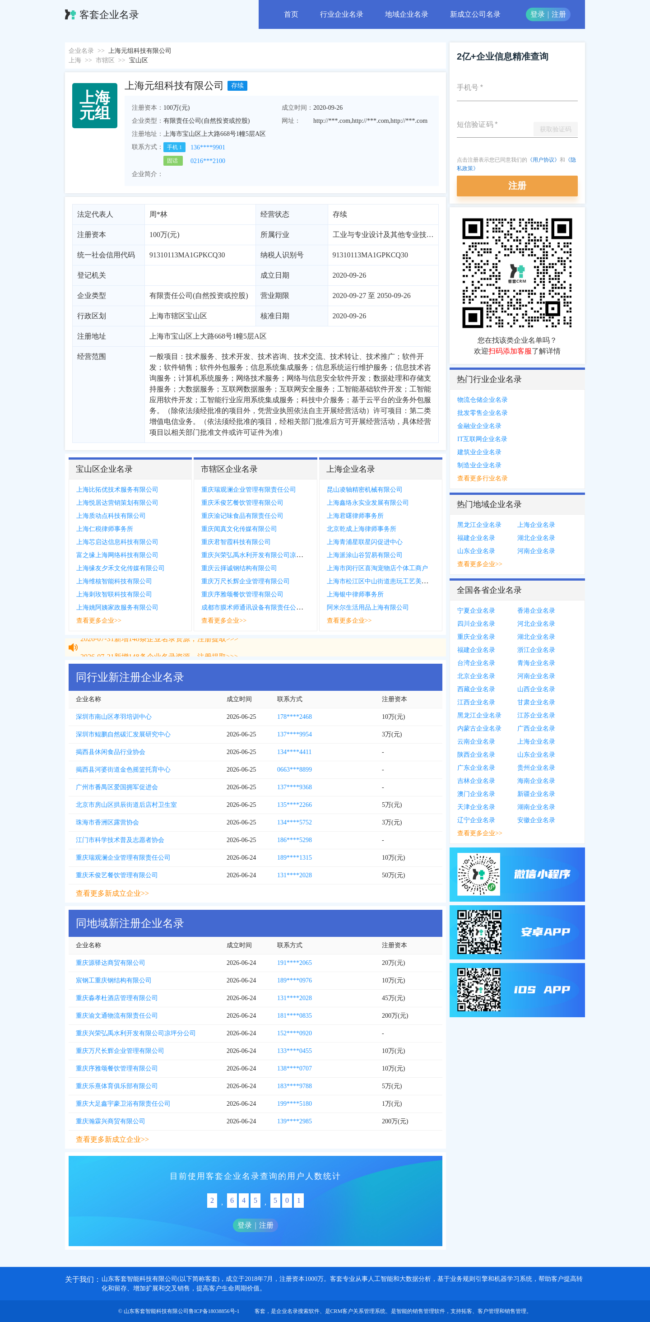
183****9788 (294, 1086)
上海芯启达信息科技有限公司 (117, 542)
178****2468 (294, 716)
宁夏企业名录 (476, 610)
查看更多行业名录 (482, 478)
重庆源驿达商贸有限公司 (110, 962)
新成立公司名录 (475, 14)
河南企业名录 (536, 551)
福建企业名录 (476, 538)
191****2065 (294, 962)
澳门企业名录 (476, 794)
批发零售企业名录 (482, 413)
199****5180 (294, 1103)
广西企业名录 (536, 728)
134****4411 (294, 752)
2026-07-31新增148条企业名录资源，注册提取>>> (159, 652)
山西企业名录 (536, 689)
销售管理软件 (429, 1311)
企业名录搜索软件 (298, 1311)
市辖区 (105, 60)
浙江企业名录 (536, 650)
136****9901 (207, 147)
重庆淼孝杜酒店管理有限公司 (117, 998)
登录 (537, 14)
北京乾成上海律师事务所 (361, 529)
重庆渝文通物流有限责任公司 (117, 1015)
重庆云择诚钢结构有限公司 (239, 568)
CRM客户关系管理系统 (358, 1311)
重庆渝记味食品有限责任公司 (242, 515)
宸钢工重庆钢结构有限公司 (114, 980)
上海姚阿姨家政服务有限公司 (117, 607)
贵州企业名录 (536, 767)
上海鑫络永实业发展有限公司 (368, 502)
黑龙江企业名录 (479, 524)
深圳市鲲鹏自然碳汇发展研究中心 (123, 734)
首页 (291, 14)
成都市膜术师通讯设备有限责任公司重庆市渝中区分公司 (280, 607)
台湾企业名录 (476, 663)
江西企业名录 (476, 702)
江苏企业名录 (536, 715)
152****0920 (294, 1033)
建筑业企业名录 (479, 452)
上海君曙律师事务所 (355, 515)
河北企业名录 (536, 623)
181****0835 (294, 1015)
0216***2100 (207, 161)
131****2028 (294, 875)
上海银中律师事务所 (355, 594)
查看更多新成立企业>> (112, 893)
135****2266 (294, 804)
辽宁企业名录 (476, 820)
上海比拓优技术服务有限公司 (117, 489)
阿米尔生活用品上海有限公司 (368, 607)
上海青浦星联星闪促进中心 (365, 542)
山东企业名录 (476, 551)
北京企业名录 (476, 676)
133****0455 (294, 1050)
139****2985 (294, 1121)
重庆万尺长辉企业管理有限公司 (245, 581)
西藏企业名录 (476, 689)
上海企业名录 (536, 524)
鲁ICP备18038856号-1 (214, 1311)
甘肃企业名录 (536, 702)
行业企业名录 (341, 14)
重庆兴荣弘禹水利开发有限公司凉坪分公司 (261, 555)
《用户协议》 (543, 160)
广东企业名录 (476, 767)
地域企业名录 (406, 14)
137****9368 (294, 787)
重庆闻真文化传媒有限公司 (239, 529)
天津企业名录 (476, 807)
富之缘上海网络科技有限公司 (117, 555)
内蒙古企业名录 (479, 728)
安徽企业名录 (536, 820)
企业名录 (81, 50)
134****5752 (294, 822)
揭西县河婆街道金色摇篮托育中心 (123, 769)
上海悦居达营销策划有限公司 (117, 502)
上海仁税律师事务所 (104, 529)
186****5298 (294, 840)
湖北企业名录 (536, 538)
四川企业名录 (476, 623)
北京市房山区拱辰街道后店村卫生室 (126, 804)
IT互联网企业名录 (482, 439)
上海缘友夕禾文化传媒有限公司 (120, 568)
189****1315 (294, 857)
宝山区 (138, 60)
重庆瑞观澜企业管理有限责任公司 (248, 489)
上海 (75, 60)
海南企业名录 (536, 780)
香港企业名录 (536, 610)
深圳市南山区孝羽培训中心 (114, 716)
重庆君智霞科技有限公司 (236, 542)
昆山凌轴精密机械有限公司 (365, 489)
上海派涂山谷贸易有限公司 (365, 555)
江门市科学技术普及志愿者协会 (120, 840)
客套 (260, 1311)
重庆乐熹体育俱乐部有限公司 (117, 1086)
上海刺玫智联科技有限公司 (114, 594)
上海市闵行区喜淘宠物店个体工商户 (377, 568)
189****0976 (294, 980)
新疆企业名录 (536, 794)
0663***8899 (294, 769)
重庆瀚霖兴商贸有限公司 (110, 1121)
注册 (559, 14)
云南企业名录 (476, 741)
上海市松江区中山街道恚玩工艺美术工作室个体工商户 (402, 581)
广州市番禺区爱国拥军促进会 (117, 787)
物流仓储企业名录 (482, 399)
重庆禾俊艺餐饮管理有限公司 (242, 502)
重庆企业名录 (476, 636)
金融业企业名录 (479, 426)
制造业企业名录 (479, 465)
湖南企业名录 (536, 807)
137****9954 (294, 734)
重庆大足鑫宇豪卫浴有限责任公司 (123, 1103)
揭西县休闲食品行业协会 (110, 752)
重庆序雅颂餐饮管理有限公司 (242, 594)
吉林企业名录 (476, 780)
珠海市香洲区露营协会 (107, 822)
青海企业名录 (536, 663)
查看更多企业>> (98, 620)
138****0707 (294, 1068)
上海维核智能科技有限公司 (114, 581)
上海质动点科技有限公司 (111, 515)
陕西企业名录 (476, 754)
